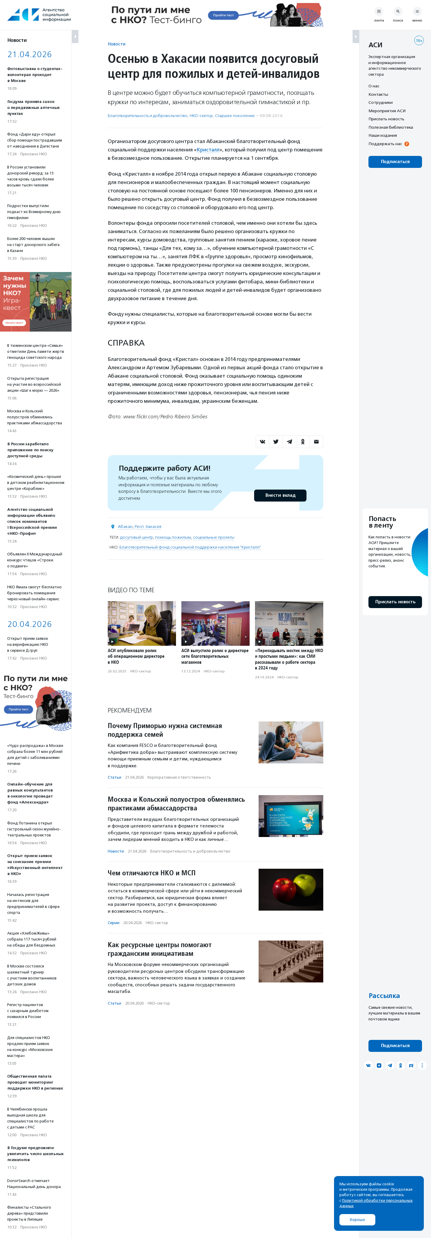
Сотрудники (380, 102)
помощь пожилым (173, 537)
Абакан (125, 526)
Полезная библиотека (390, 127)
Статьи (114, 777)
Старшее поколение (235, 115)
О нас (373, 85)
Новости (116, 43)
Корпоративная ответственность (179, 777)
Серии (113, 922)
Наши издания (382, 135)
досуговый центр (136, 537)
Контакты (378, 94)
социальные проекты (213, 537)
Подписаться (395, 162)
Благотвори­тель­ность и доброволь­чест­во (148, 115)
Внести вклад (280, 495)
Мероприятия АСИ (387, 110)
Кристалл (208, 150)
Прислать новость (386, 118)
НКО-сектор (201, 115)
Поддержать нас (385, 143)
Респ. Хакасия (148, 526)
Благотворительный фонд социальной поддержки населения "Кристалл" (190, 546)
